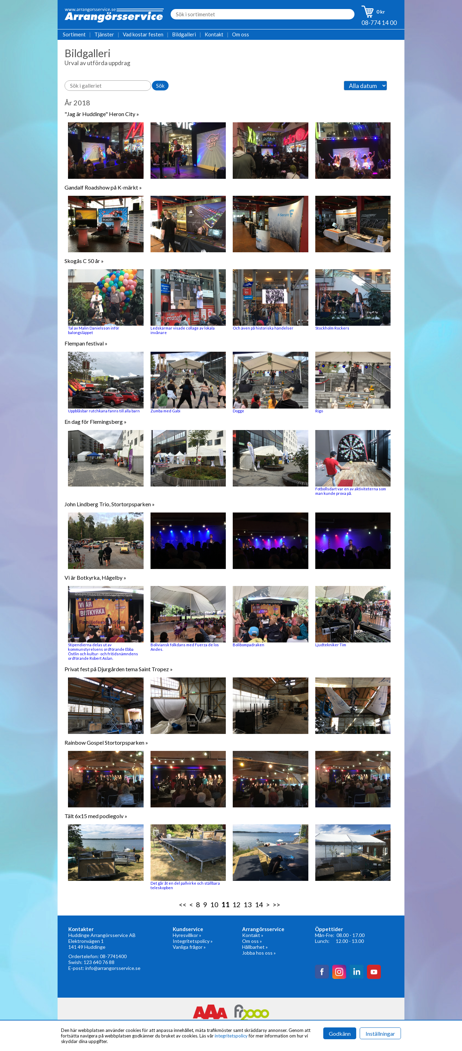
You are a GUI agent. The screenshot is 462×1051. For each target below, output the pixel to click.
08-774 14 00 (379, 22)
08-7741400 (113, 956)
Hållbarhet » (255, 947)
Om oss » (252, 941)
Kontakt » (252, 935)
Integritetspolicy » (193, 941)
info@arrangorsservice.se (112, 968)
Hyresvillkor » (187, 935)
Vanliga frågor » (189, 947)
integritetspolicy (231, 1036)
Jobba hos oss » (259, 953)
